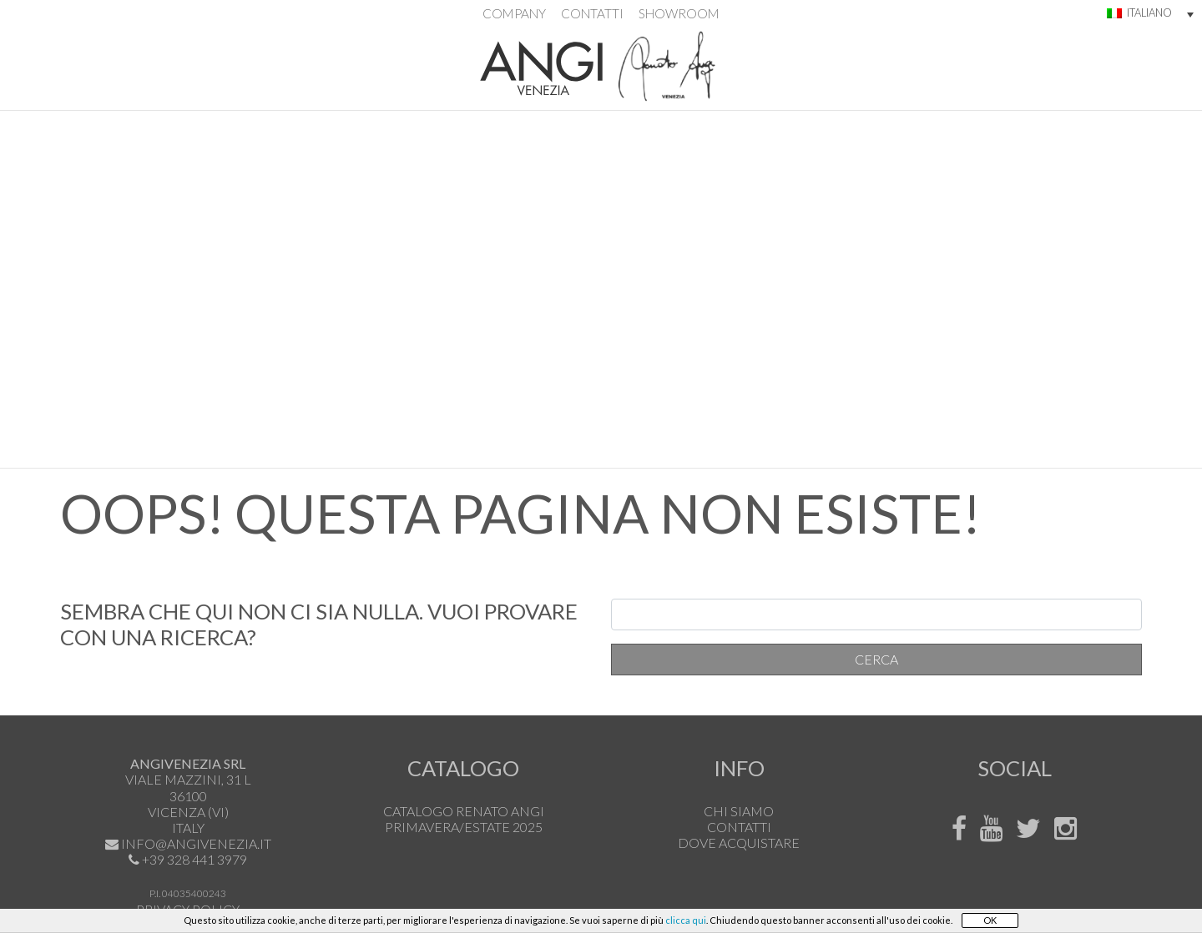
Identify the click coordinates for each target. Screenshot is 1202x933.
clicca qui (685, 920)
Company (514, 13)
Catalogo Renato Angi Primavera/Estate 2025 (463, 819)
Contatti (592, 13)
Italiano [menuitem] (1149, 12)
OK (990, 920)
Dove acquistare (739, 842)
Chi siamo (739, 811)
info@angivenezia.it (195, 843)
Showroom (679, 13)
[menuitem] (1139, 14)
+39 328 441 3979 (193, 859)
